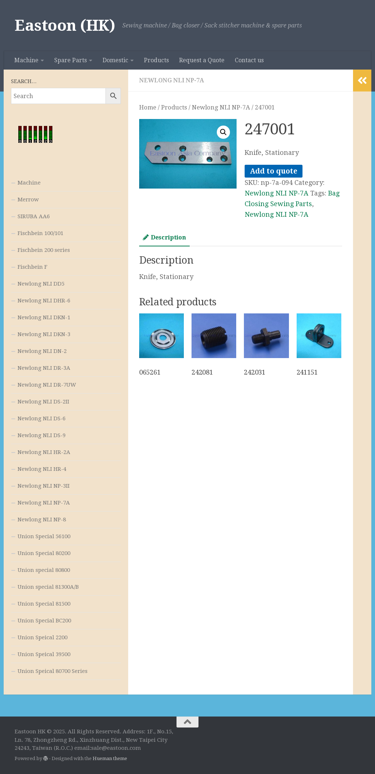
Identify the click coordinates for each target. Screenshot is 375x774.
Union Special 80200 (44, 553)
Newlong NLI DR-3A (44, 368)
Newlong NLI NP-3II (44, 486)
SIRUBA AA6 (34, 216)
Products (156, 60)
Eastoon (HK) (65, 25)
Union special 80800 (44, 570)
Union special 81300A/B (48, 587)
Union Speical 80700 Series (53, 671)
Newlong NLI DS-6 (42, 418)
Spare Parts (70, 60)
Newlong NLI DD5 (41, 283)
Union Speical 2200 (42, 637)
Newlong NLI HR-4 (42, 469)
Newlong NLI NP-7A (171, 80)
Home (147, 107)
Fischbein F (32, 267)
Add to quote (273, 171)
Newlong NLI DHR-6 (44, 300)
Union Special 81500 (44, 603)
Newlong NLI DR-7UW (47, 385)
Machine (26, 60)
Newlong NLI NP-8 (42, 519)
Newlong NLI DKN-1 (44, 317)
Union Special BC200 (44, 620)
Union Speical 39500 (44, 654)
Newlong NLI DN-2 (42, 351)
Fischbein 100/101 (40, 233)
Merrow (28, 199)
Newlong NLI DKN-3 (44, 334)
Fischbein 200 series (44, 250)
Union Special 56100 (44, 536)
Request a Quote (201, 60)
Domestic (115, 60)
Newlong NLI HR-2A (44, 452)
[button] (223, 132)
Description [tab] (164, 237)
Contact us (249, 60)
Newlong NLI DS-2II (43, 401)
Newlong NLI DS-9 (42, 435)
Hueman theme (110, 758)
